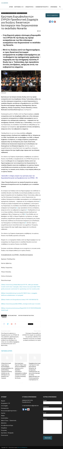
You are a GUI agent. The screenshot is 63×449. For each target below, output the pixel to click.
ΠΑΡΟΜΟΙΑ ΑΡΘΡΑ (6, 351)
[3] (26, 210)
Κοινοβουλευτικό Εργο (42, 6)
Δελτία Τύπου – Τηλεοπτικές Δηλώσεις (9, 13)
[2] (16, 208)
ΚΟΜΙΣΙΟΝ (4, 317)
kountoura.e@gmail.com (32, 405)
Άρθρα (3, 415)
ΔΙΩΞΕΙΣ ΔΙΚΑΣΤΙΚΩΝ (12, 315)
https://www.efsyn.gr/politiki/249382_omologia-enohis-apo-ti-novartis (21, 304)
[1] (39, 201)
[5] (25, 223)
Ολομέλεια (4, 428)
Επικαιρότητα (30, 6)
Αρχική (11, 6)
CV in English (4, 405)
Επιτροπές (4, 430)
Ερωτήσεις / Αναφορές (7, 432)
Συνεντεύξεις (4, 418)
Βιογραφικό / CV (19, 6)
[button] (60, 7)
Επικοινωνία (54, 6)
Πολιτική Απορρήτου (22, 447)
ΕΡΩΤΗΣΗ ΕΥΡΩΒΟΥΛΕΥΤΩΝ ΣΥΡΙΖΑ (26, 315)
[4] (25, 214)
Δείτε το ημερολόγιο (52, 15)
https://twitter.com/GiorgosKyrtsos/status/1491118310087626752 (20, 299)
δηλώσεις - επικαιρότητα (22, 13)
